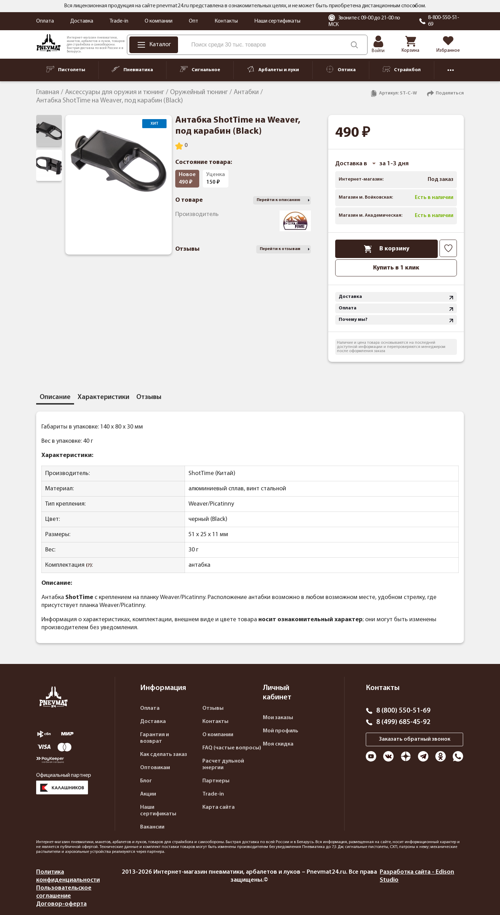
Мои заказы (278, 718)
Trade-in (119, 21)
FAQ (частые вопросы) (231, 748)
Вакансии (152, 827)
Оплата (45, 21)
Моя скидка (278, 744)
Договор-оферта (61, 904)
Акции (148, 794)
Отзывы (213, 708)
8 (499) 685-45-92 (403, 722)
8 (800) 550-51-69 (403, 710)
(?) (89, 565)
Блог (146, 781)
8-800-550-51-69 (443, 21)
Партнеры (215, 781)
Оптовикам (155, 768)
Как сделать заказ (163, 754)
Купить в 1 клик (396, 268)
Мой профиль (280, 731)
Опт (193, 21)
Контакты (226, 21)
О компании (158, 21)
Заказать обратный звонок (414, 739)
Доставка (81, 21)
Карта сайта (218, 807)
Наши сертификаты (277, 21)
